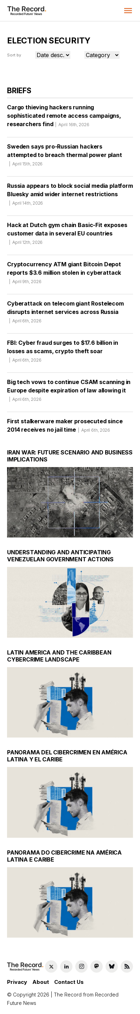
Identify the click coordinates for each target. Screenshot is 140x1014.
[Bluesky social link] (112, 966)
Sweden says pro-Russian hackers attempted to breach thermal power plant (64, 157)
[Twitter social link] (51, 966)
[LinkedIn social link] (66, 966)
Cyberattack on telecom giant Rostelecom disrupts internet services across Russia (65, 314)
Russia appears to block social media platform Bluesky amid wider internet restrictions (70, 196)
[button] (128, 10)
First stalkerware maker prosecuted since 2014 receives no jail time (65, 428)
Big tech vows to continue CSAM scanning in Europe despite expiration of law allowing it (69, 392)
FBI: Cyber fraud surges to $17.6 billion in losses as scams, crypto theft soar (62, 353)
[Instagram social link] (81, 966)
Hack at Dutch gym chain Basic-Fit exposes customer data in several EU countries (67, 235)
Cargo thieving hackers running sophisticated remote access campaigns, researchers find (64, 118)
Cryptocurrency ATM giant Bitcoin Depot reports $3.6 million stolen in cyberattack (64, 275)
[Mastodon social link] (96, 966)
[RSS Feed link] (127, 966)
